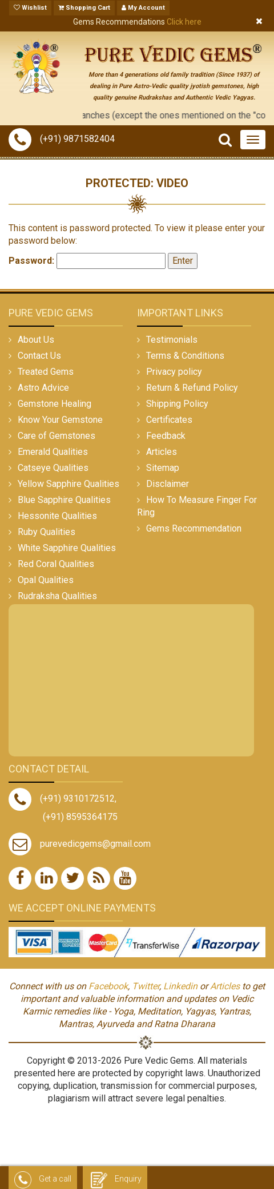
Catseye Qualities (53, 467)
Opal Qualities (46, 579)
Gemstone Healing (54, 403)
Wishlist (30, 7)
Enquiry (115, 1179)
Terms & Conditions (185, 355)
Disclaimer (167, 483)
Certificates (169, 419)
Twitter (145, 986)
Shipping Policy (177, 403)
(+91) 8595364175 (80, 816)
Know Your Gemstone (60, 419)
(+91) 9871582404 (62, 138)
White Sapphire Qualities (67, 547)
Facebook (108, 986)
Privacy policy (174, 371)
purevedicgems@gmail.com (95, 843)
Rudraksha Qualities (57, 595)
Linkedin (180, 986)
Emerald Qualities (53, 451)
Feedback (166, 435)
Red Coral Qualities (56, 563)
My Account (143, 7)
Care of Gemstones (56, 435)
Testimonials (172, 339)
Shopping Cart (84, 7)
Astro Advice (43, 387)
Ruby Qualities (46, 531)
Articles (161, 451)
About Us (36, 339)
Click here (184, 21)
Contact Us (39, 355)
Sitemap (162, 467)
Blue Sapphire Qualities (64, 499)
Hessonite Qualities (57, 515)
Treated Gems (46, 371)
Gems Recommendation (193, 528)
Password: (87, 261)
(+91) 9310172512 (62, 798)
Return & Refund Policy (192, 387)
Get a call (42, 1179)
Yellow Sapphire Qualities (68, 483)
